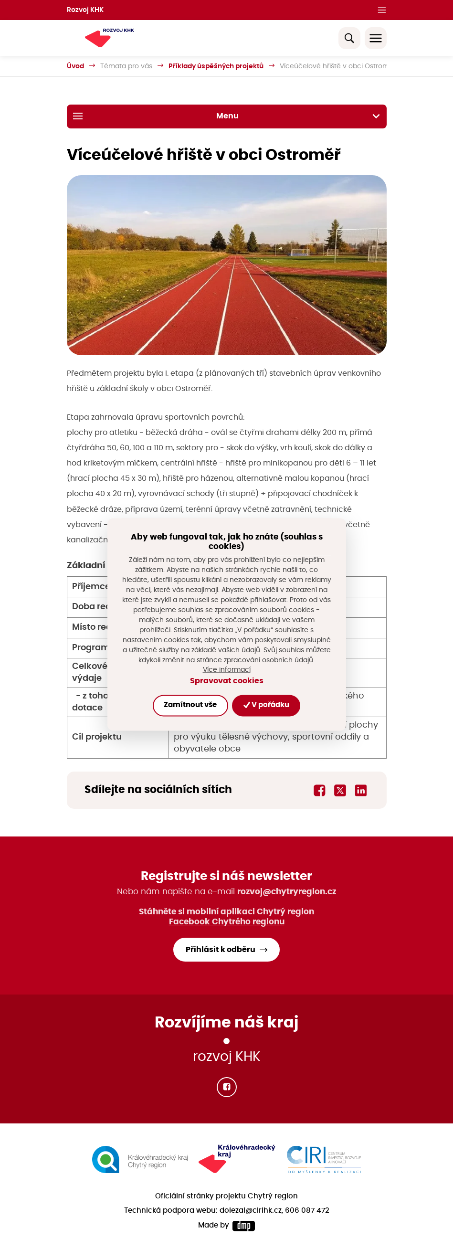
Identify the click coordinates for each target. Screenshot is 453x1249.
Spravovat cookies (226, 681)
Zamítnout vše (190, 705)
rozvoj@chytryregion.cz (286, 892)
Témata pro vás (126, 66)
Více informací (227, 670)
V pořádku (266, 705)
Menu (226, 116)
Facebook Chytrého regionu (226, 922)
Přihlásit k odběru (220, 949)
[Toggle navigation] (376, 38)
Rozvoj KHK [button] (85, 10)
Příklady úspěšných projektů (216, 66)
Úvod (75, 66)
